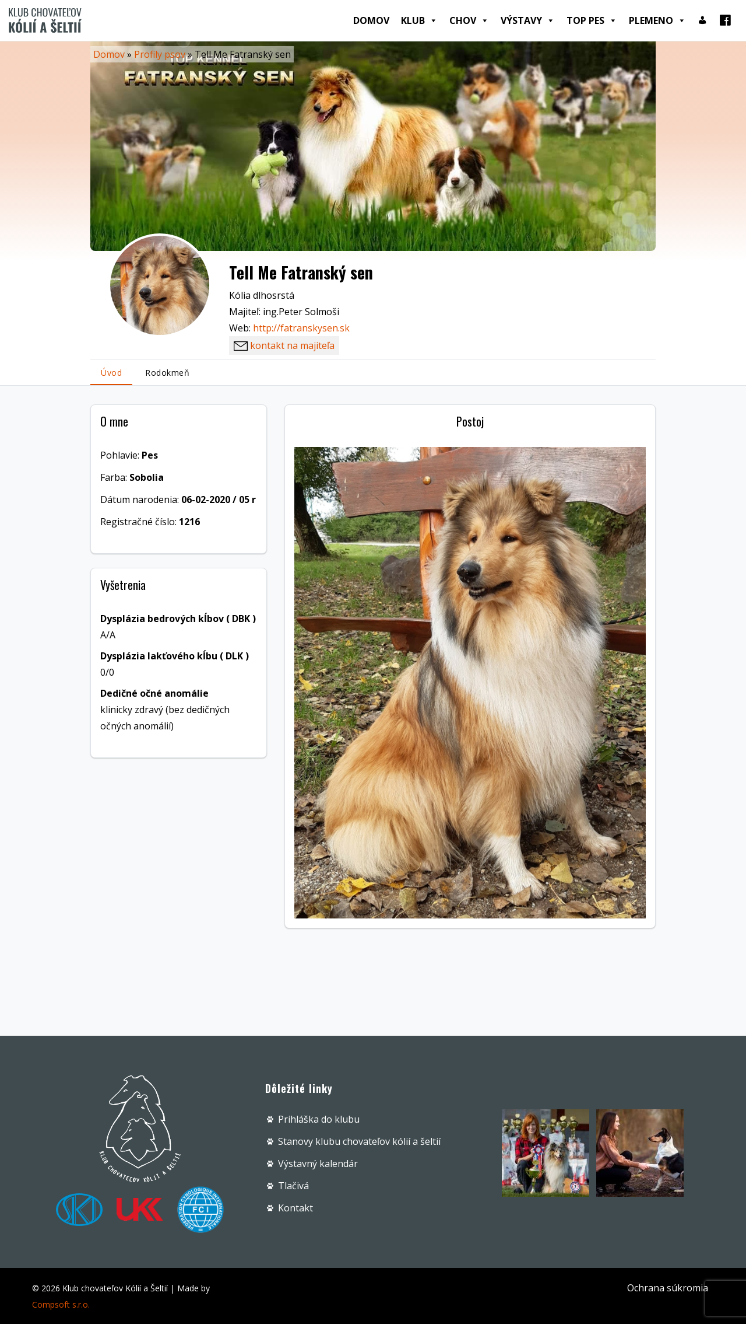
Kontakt (295, 1207)
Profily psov (159, 54)
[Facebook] (725, 20)
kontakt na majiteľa (284, 345)
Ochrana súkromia (667, 1287)
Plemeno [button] (657, 20)
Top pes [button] (591, 20)
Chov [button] (469, 20)
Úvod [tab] (111, 372)
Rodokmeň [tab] (167, 372)
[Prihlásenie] (702, 20)
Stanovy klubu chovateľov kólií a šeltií (359, 1141)
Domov (371, 20)
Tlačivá (293, 1185)
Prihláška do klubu (319, 1119)
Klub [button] (419, 20)
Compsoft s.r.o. (61, 1304)
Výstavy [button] (528, 20)
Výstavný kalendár (318, 1163)
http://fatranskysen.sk (301, 328)
